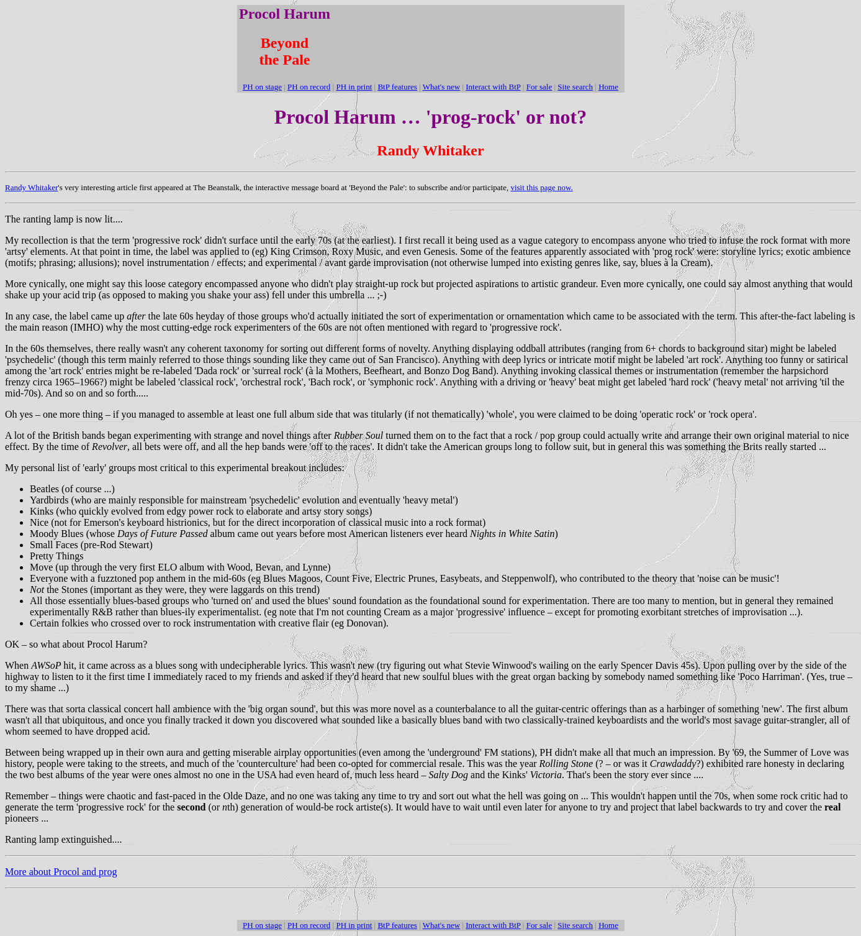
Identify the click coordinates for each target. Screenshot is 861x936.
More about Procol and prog (61, 871)
